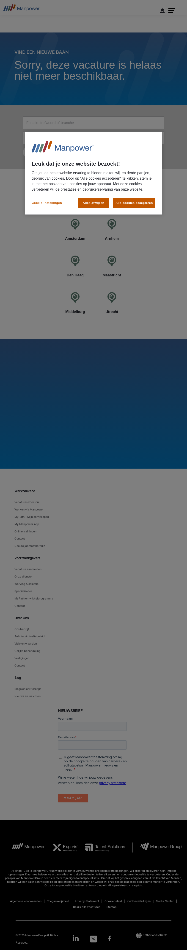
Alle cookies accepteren (134, 202)
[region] (93, 173)
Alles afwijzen (93, 202)
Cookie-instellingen (47, 202)
